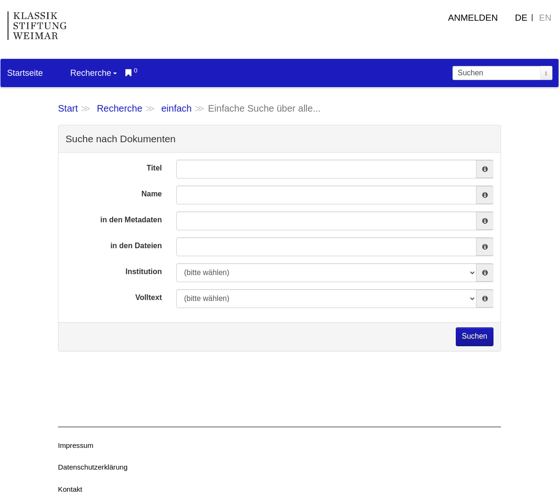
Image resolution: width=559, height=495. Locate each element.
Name (151, 194)
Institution (143, 272)
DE (521, 18)
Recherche (93, 73)
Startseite (25, 73)
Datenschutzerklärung (93, 467)
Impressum (75, 445)
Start (68, 108)
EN (545, 18)
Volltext (148, 297)
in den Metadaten (131, 220)
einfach (176, 108)
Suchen (474, 336)
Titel (154, 168)
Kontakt (70, 489)
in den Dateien (136, 246)
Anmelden (473, 18)
